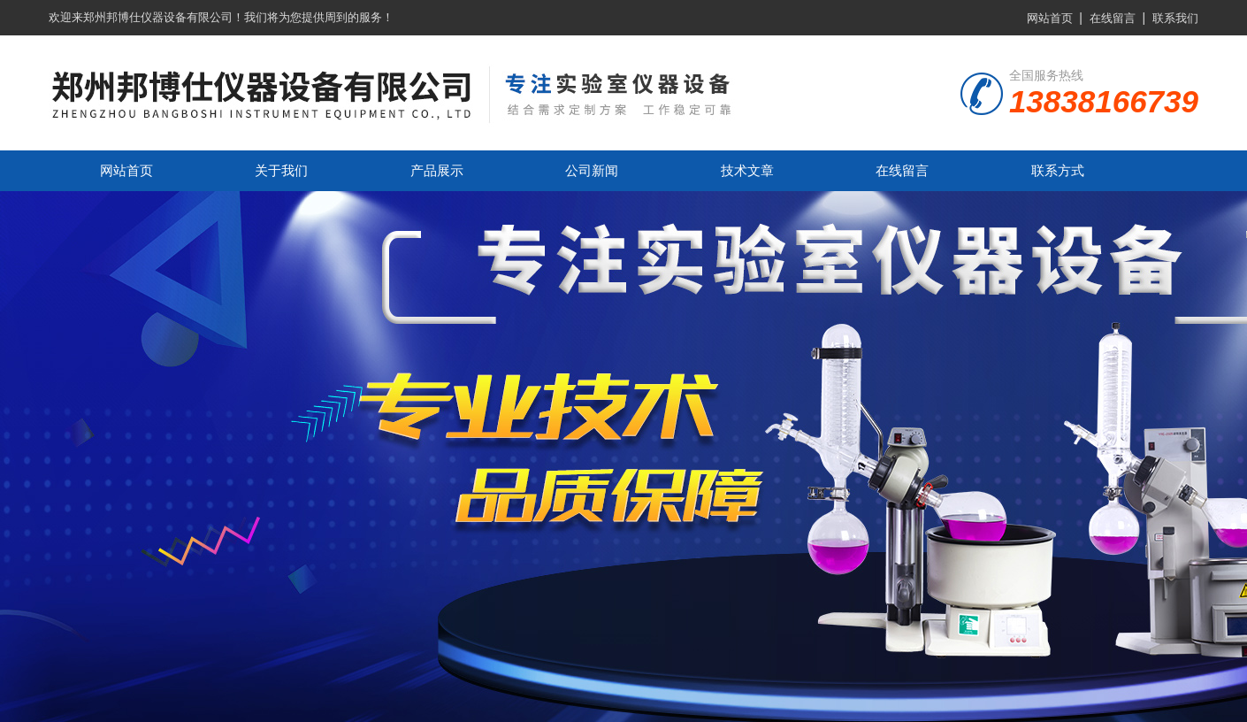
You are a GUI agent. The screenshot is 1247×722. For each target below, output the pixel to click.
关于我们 (281, 170)
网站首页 (1050, 18)
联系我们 (1175, 18)
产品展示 (436, 170)
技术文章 (747, 170)
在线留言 (1113, 18)
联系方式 (1057, 170)
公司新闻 (591, 170)
